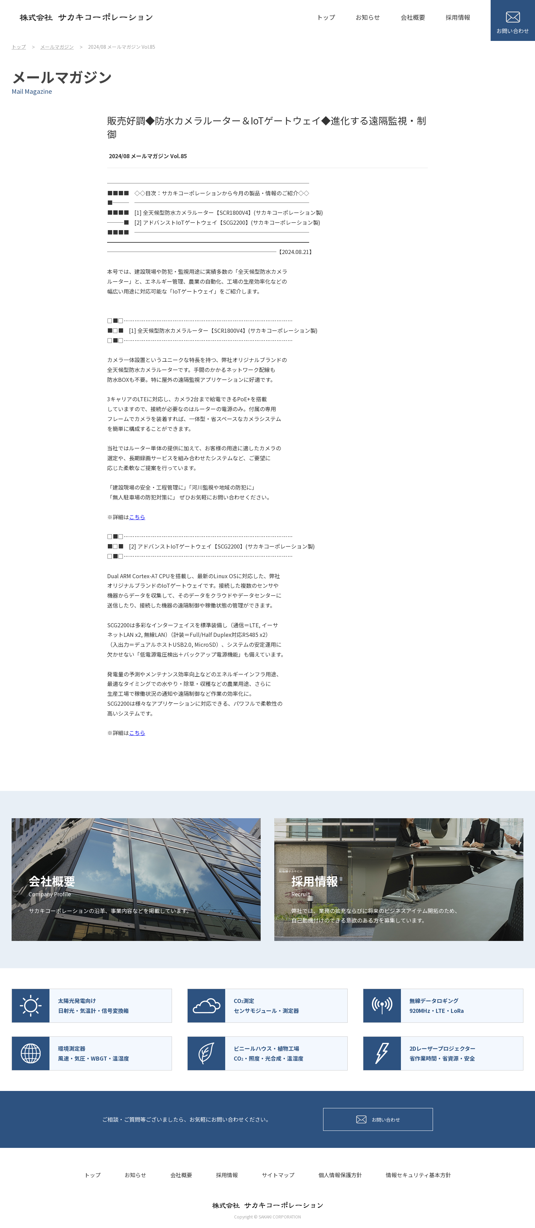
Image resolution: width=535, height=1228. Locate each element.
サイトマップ (278, 1175)
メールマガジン (57, 46)
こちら (137, 517)
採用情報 (458, 17)
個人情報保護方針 (340, 1175)
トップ (326, 17)
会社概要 (413, 17)
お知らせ (368, 17)
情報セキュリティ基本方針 (418, 1175)
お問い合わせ (512, 23)
